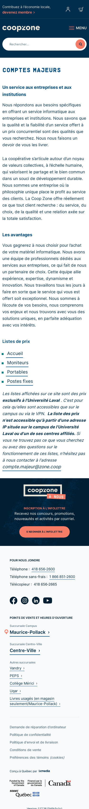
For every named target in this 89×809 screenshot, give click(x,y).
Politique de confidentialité (30, 734)
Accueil (14, 353)
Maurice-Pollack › (30, 632)
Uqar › (15, 690)
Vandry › (17, 668)
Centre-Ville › (25, 650)
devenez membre (18, 12)
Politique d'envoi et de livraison (34, 742)
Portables (17, 372)
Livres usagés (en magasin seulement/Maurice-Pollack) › (35, 701)
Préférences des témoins (37, 757)
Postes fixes (19, 381)
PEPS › (16, 675)
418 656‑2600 (43, 569)
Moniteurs (17, 362)
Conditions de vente (25, 749)
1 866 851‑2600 (62, 576)
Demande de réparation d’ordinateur (38, 727)
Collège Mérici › (23, 683)
